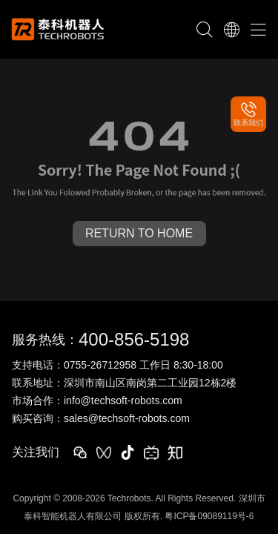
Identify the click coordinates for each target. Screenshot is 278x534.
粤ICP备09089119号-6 (209, 516)
